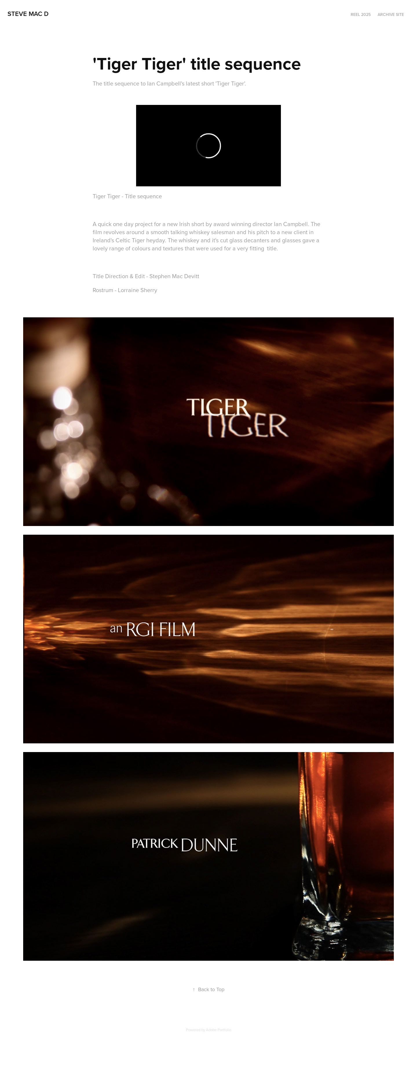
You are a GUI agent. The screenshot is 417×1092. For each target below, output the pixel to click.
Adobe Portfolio (218, 1029)
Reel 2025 (361, 14)
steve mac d (28, 13)
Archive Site (391, 14)
